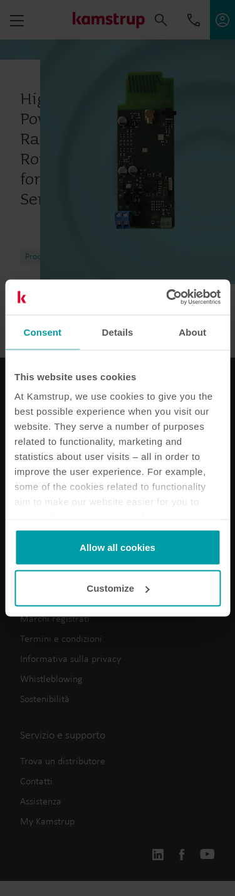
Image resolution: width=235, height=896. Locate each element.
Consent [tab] (42, 331)
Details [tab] (117, 331)
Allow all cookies (117, 546)
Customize (117, 588)
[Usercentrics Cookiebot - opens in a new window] (167, 297)
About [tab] (192, 331)
